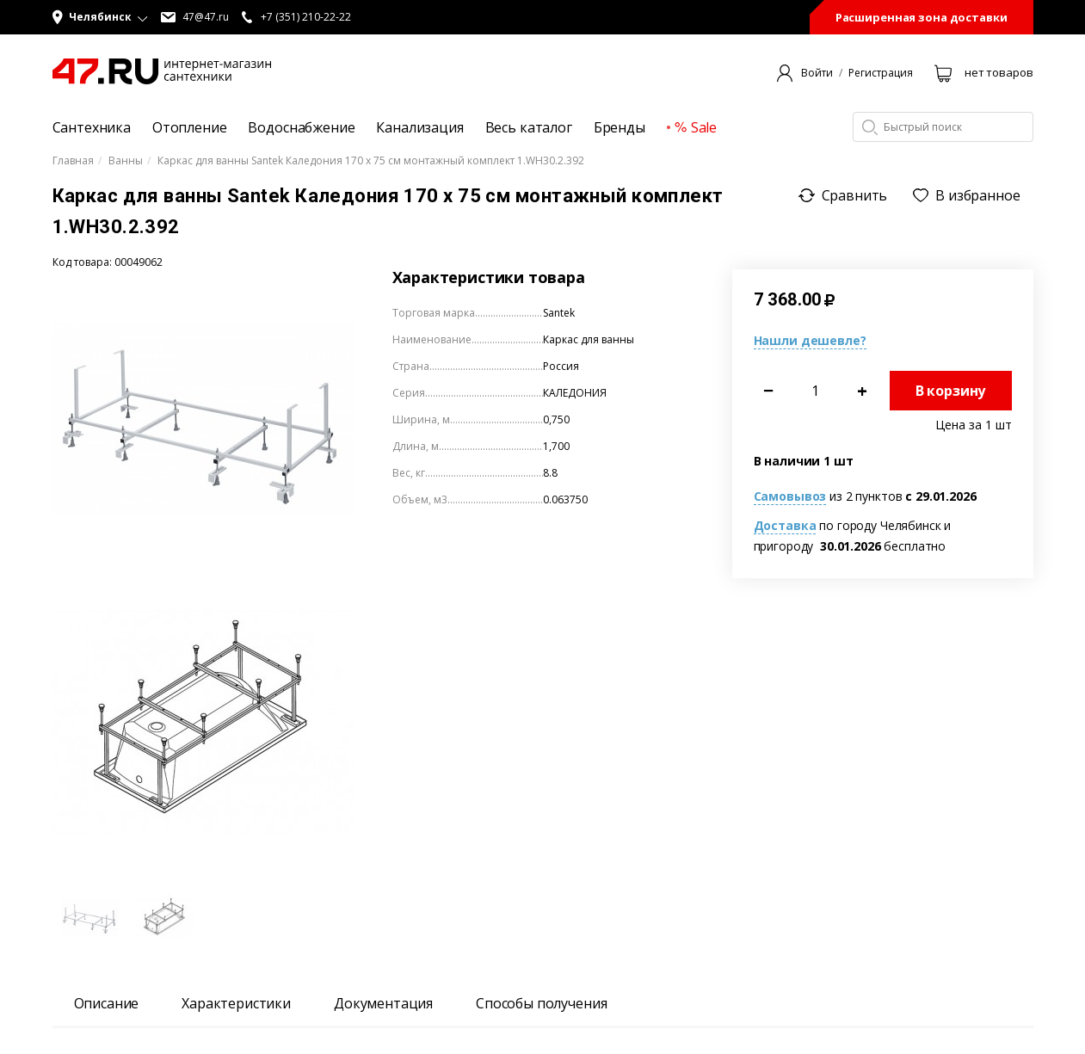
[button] (100, 17)
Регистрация (880, 73)
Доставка (785, 525)
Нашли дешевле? (810, 340)
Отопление (189, 127)
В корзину (950, 390)
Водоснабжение (301, 127)
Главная (73, 161)
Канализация (419, 127)
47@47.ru (195, 17)
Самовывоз (790, 496)
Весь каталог (528, 127)
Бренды (619, 127)
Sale (696, 127)
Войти (817, 73)
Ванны (125, 161)
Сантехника (91, 127)
